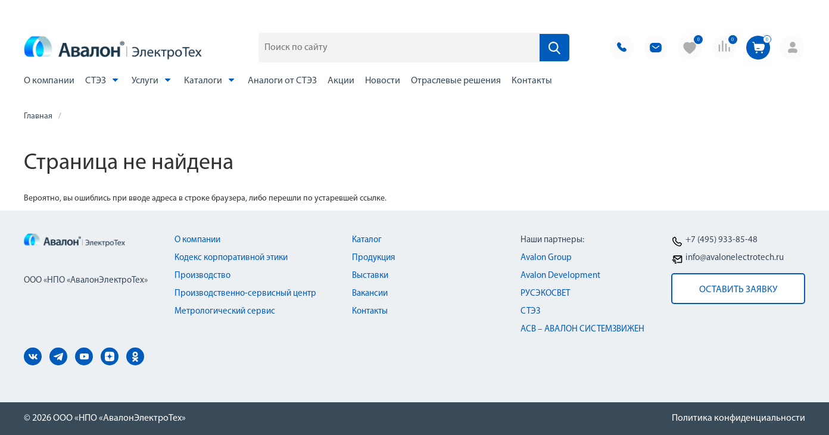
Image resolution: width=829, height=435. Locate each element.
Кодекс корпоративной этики (231, 258)
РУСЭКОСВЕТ (545, 293)
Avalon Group (546, 258)
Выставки (370, 275)
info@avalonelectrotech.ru (734, 258)
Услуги (152, 80)
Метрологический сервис (224, 311)
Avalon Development (560, 275)
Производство (202, 275)
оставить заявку (738, 290)
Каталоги (210, 80)
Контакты (532, 81)
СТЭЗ (103, 80)
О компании (49, 81)
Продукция (373, 258)
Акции (341, 81)
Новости (382, 81)
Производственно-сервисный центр (245, 293)
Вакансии (370, 293)
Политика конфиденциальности (738, 418)
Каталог (367, 240)
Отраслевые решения (456, 81)
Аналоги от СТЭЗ (282, 81)
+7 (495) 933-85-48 (721, 240)
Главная (38, 116)
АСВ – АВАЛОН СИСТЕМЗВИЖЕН (582, 329)
